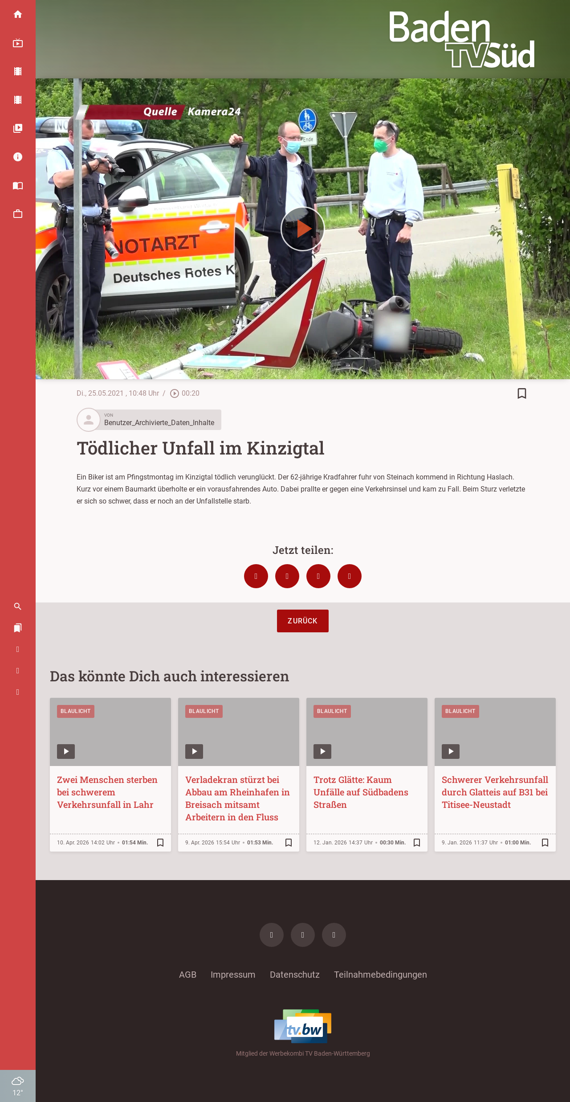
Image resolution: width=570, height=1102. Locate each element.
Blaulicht (76, 711)
